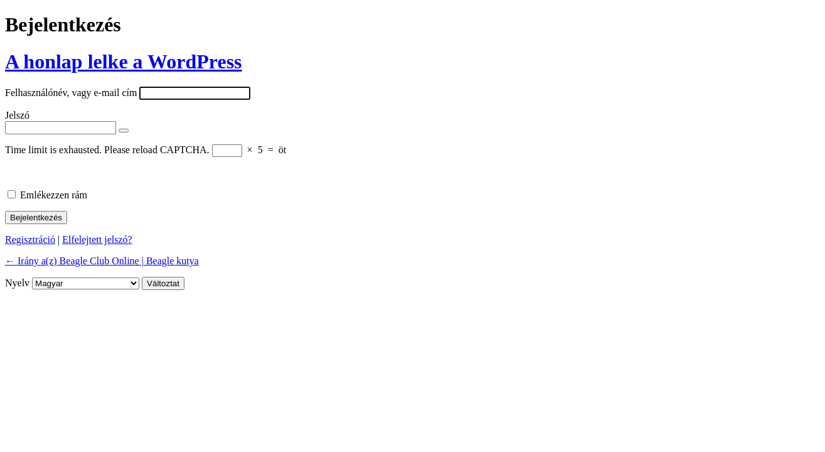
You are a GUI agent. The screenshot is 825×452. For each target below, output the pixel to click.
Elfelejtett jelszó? (97, 239)
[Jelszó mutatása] (124, 130)
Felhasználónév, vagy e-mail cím (71, 92)
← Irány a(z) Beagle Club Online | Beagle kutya (102, 261)
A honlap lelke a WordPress (123, 61)
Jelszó (17, 115)
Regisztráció (30, 239)
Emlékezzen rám (53, 195)
